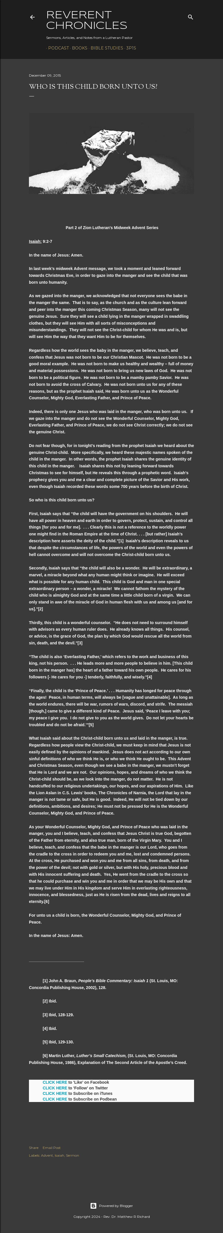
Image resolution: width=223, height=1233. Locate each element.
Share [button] (33, 1147)
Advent (47, 1155)
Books (77, 48)
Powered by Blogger (111, 1205)
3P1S (129, 48)
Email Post (52, 1147)
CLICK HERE (55, 1082)
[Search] (190, 15)
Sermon (72, 1155)
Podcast (56, 48)
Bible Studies (105, 48)
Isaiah (59, 1155)
